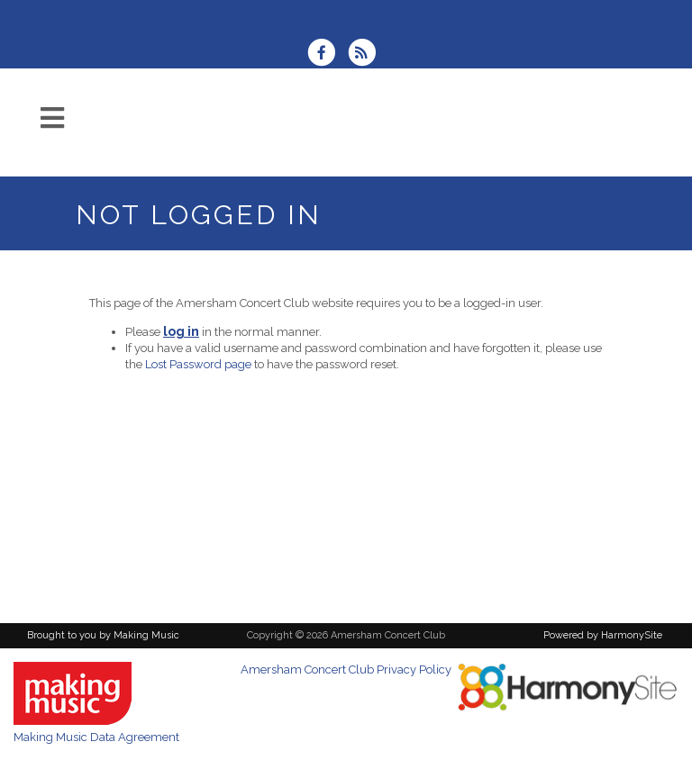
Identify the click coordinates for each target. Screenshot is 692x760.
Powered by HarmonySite (602, 635)
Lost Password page (198, 364)
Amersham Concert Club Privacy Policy (346, 669)
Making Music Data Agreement (96, 737)
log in (181, 331)
